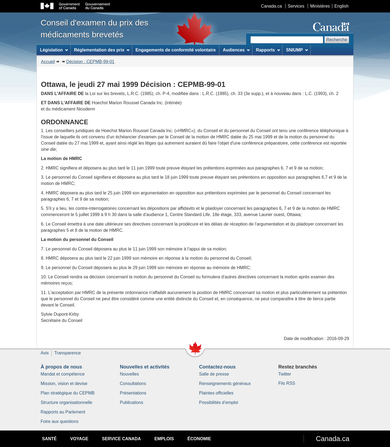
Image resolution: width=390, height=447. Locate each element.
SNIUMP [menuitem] (297, 50)
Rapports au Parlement (63, 412)
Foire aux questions (60, 421)
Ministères (320, 6)
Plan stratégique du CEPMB (68, 393)
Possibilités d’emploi (218, 402)
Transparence (67, 353)
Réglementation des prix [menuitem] (101, 50)
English (341, 6)
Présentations (133, 393)
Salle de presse (214, 374)
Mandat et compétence (63, 374)
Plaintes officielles (216, 393)
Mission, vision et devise (64, 383)
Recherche (336, 39)
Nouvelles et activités (145, 367)
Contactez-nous (217, 367)
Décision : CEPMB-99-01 (90, 61)
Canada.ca (271, 6)
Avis (45, 353)
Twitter (284, 374)
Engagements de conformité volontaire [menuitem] (175, 50)
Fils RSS (286, 383)
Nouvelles (129, 374)
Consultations (133, 383)
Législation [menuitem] (54, 50)
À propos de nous (61, 367)
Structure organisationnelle (66, 402)
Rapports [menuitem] (268, 50)
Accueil (48, 61)
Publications (131, 402)
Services (296, 6)
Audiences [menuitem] (236, 50)
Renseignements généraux (225, 383)
